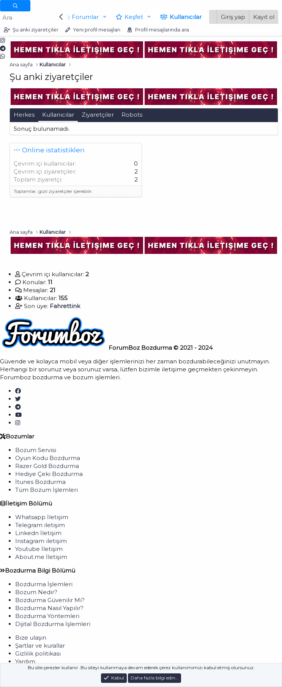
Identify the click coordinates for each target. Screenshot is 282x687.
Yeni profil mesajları (96, 30)
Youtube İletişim (39, 548)
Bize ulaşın (30, 637)
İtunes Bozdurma (40, 481)
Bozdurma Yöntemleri (47, 616)
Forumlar (83, 16)
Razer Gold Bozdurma (47, 465)
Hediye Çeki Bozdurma (49, 473)
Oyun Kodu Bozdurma (47, 458)
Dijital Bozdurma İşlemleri (52, 624)
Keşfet (131, 16)
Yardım (25, 661)
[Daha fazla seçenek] (15, 5)
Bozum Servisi (35, 450)
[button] (102, 17)
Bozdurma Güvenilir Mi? (50, 600)
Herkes (24, 114)
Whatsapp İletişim (41, 517)
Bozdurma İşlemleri (43, 584)
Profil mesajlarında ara (162, 30)
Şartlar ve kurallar (40, 645)
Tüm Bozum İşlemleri (46, 489)
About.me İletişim (41, 556)
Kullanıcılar (183, 16)
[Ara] (27, 17)
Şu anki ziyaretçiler (35, 30)
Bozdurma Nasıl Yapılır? (49, 608)
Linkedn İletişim (38, 533)
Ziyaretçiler (98, 114)
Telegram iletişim (40, 525)
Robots (131, 114)
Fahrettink (65, 306)
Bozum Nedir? (36, 592)
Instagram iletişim (41, 541)
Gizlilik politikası (38, 653)
